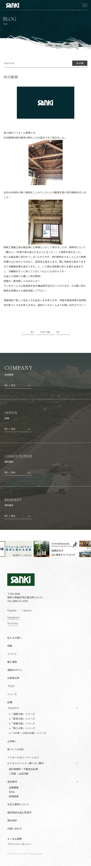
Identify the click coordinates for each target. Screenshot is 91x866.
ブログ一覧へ (45, 332)
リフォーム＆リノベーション (23, 757)
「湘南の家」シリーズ (22, 714)
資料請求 (12, 820)
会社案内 (12, 781)
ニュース (12, 694)
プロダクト (13, 708)
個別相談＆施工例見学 (19, 812)
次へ (58, 332)
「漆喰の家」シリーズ (22, 723)
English (11, 610)
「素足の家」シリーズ (22, 718)
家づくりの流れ (15, 749)
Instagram (13, 617)
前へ (33, 332)
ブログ (11, 686)
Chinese (27, 610)
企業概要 (14, 787)
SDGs (12, 791)
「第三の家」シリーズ (22, 728)
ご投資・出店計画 (18, 773)
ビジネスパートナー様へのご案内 (25, 763)
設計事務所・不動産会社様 (23, 769)
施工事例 (12, 661)
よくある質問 (14, 839)
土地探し (12, 741)
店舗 (9, 702)
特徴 (9, 645)
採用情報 (14, 796)
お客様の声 (13, 677)
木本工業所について (18, 804)
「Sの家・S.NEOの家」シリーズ (27, 733)
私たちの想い (14, 637)
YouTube (12, 623)
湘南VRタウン (14, 669)
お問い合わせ (14, 828)
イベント (12, 653)
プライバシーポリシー (19, 844)
